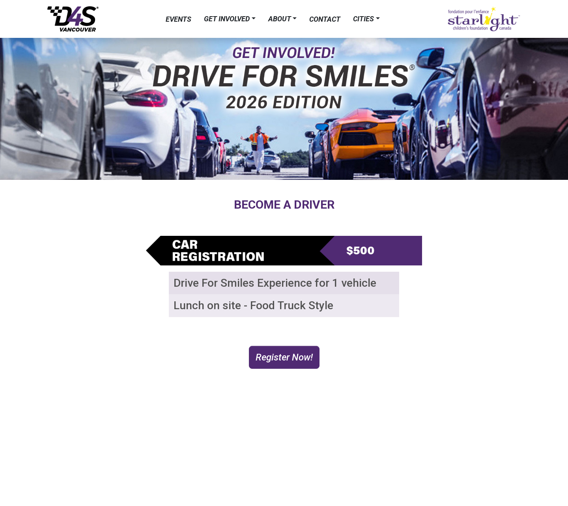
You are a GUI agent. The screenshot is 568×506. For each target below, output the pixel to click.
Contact (324, 19)
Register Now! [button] (284, 357)
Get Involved (227, 19)
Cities (363, 19)
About (279, 19)
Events (178, 19)
